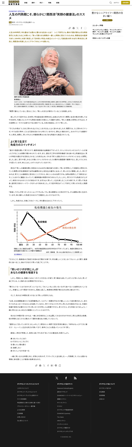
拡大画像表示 (18, 254)
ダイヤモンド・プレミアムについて (27, 392)
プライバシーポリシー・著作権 (26, 406)
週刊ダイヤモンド (62, 392)
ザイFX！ (59, 406)
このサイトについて (23, 388)
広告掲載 (20, 413)
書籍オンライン (61, 399)
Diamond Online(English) (65, 388)
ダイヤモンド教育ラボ (63, 428)
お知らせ (102, 399)
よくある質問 (21, 410)
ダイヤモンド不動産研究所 (65, 410)
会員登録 (119, 4)
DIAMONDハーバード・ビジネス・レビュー (69, 395)
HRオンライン (61, 420)
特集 (56, 4)
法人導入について (22, 420)
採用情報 (102, 395)
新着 (32, 4)
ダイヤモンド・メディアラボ (65, 431)
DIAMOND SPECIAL (17, 11)
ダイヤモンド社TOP (105, 388)
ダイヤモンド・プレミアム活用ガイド (27, 395)
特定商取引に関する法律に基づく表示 (28, 402)
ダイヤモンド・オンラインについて (28, 384)
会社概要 (102, 392)
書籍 (64, 4)
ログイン (109, 3)
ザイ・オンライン (62, 402)
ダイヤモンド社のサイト (65, 384)
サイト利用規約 (22, 399)
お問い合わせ (21, 417)
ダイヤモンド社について (107, 384)
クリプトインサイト (62, 424)
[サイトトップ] (18, 3)
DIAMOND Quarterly (63, 413)
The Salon (60, 417)
